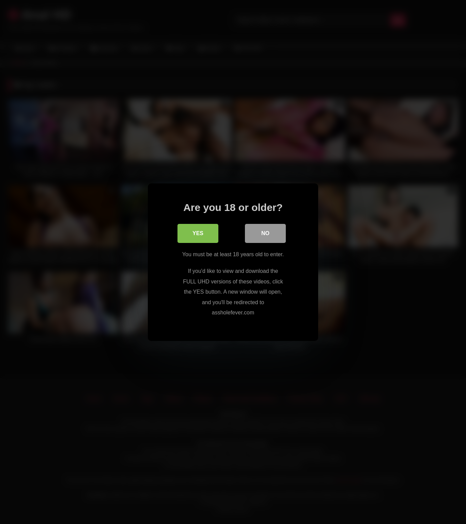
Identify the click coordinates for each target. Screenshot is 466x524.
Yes (197, 233)
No (265, 233)
